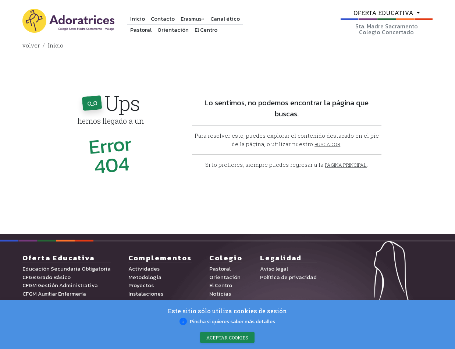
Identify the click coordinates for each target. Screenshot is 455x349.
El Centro (206, 29)
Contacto (163, 18)
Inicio (137, 18)
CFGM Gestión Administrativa (60, 287)
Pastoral (141, 29)
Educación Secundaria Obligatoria (66, 270)
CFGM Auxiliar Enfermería (54, 295)
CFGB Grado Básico (46, 278)
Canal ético (225, 18)
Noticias (220, 295)
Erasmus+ (193, 18)
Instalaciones (145, 295)
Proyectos (141, 287)
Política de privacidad (288, 278)
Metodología (144, 278)
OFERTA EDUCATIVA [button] (384, 13)
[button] (345, 165)
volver (31, 45)
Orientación (173, 29)
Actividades (144, 270)
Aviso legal (274, 270)
